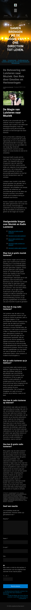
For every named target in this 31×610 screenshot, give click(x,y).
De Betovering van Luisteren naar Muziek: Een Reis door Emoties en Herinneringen (14, 76)
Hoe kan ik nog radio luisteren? (17, 236)
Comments (10, 501)
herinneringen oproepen (16, 495)
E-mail (5, 547)
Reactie (6, 519)
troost (23, 499)
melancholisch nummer (13, 497)
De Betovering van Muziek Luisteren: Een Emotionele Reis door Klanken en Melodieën (15, 592)
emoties (22, 492)
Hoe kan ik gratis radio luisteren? (17, 248)
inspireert (5, 496)
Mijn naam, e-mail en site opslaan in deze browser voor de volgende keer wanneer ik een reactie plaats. (14, 569)
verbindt (5, 500)
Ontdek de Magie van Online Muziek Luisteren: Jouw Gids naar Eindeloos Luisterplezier (17, 597)
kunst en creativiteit (13, 496)
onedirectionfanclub (8, 87)
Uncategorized (12, 492)
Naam (5, 538)
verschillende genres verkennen (15, 500)
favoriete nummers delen (9, 494)
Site (4, 556)
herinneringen (6, 495)
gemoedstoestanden (21, 494)
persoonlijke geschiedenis (15, 499)
